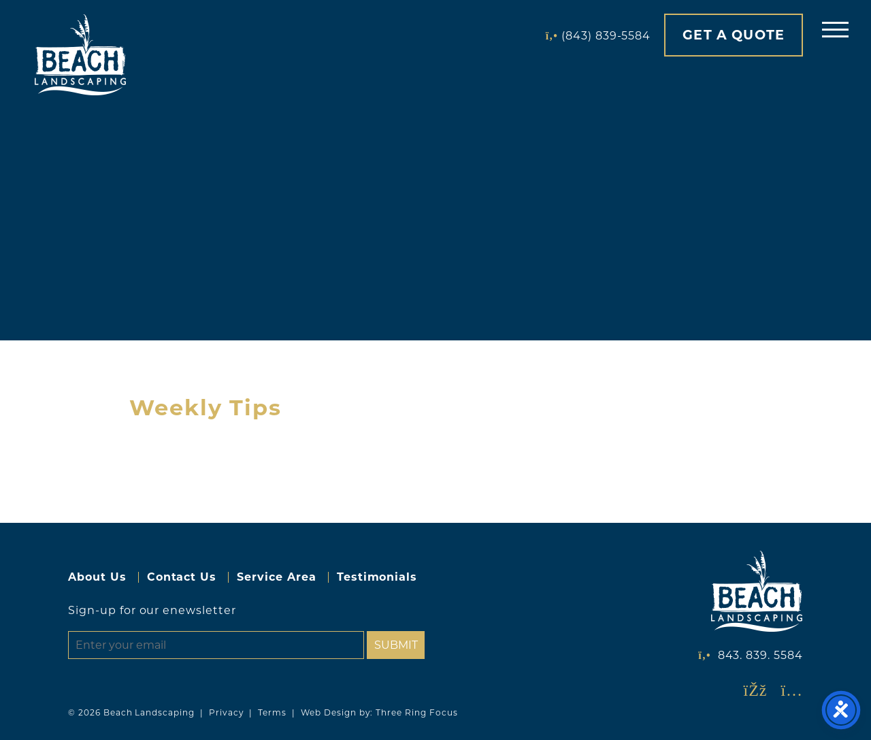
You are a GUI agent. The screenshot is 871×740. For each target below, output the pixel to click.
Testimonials (377, 576)
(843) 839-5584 (606, 35)
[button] (835, 29)
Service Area (276, 576)
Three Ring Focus (416, 712)
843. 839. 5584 (760, 655)
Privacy (226, 712)
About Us (97, 576)
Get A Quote (734, 35)
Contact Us (182, 576)
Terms (272, 712)
